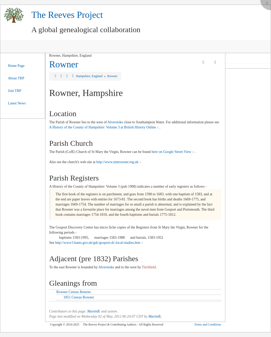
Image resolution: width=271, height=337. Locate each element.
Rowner (63, 64)
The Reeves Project (67, 15)
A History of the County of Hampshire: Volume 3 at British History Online (102, 127)
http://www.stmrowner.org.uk (117, 162)
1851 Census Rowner (79, 297)
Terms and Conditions (207, 324)
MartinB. (93, 311)
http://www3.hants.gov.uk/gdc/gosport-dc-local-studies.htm (97, 243)
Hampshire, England (89, 76)
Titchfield (149, 267)
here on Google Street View (171, 152)
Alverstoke (115, 122)
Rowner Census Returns (73, 292)
